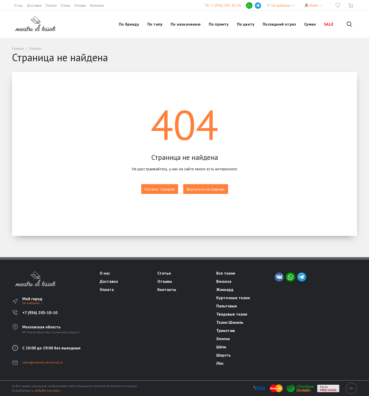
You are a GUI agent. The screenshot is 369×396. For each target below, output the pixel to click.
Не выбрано (283, 5)
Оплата (51, 5)
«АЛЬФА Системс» (47, 390)
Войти (314, 5)
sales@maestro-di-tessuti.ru (42, 362)
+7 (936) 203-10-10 (225, 5)
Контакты (97, 5)
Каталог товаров (160, 189)
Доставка (34, 5)
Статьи (65, 5)
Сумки (310, 24)
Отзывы (80, 5)
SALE (328, 24)
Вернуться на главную (206, 189)
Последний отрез (279, 24)
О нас (18, 5)
